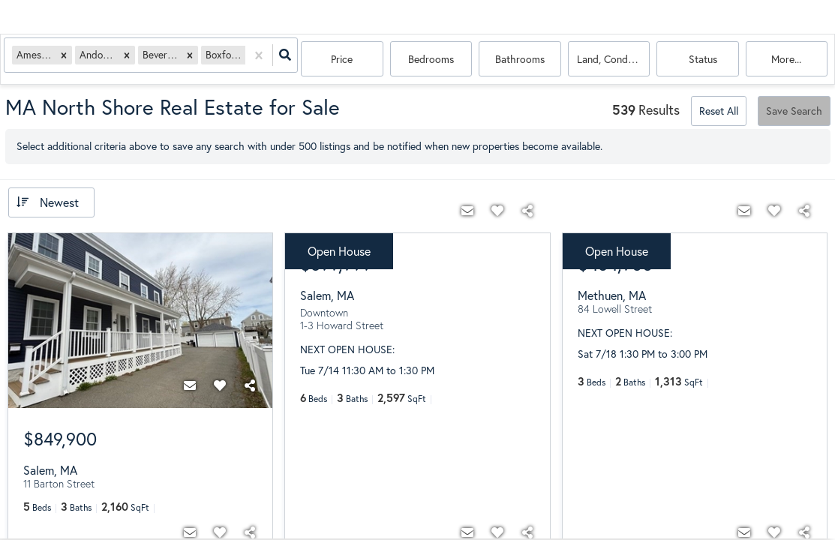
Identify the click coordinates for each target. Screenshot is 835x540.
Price (342, 59)
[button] (67, 59)
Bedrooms (431, 59)
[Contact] (190, 386)
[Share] (250, 386)
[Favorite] (220, 386)
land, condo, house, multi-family (613, 59)
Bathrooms (520, 59)
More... (786, 59)
